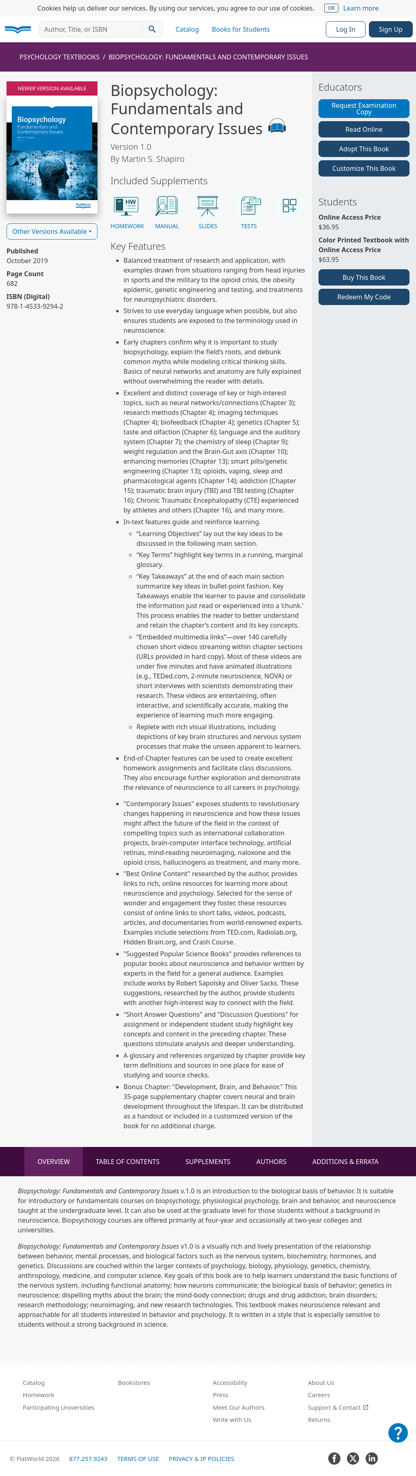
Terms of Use (138, 1458)
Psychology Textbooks (60, 56)
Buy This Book (364, 277)
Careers (319, 1395)
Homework (38, 1395)
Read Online (364, 129)
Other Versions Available (49, 231)
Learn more (361, 8)
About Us (321, 1382)
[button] (126, 210)
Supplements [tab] (208, 1161)
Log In (345, 29)
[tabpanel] (208, 1257)
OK (331, 7)
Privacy (181, 1458)
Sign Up (391, 29)
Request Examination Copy (364, 108)
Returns (319, 1419)
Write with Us (232, 1419)
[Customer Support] (398, 1438)
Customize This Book (364, 168)
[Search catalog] (152, 29)
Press (220, 1395)
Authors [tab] (271, 1161)
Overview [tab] (53, 1161)
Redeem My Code (363, 296)
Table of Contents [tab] (128, 1161)
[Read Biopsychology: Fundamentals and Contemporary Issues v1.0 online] (52, 147)
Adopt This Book (364, 148)
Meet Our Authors (238, 1407)
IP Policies (217, 1458)
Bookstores (134, 1382)
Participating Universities (58, 1407)
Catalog (187, 29)
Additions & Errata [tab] (345, 1161)
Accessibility (230, 1382)
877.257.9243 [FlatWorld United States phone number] (88, 1458)
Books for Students (241, 29)
